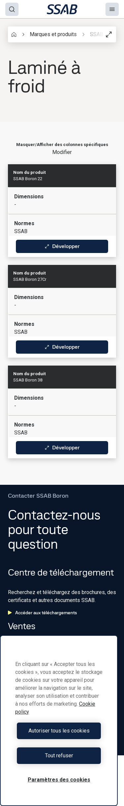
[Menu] (112, 9)
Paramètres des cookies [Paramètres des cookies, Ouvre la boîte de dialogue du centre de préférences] (59, 780)
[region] (59, 720)
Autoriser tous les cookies (59, 731)
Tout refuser (59, 755)
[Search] (12, 9)
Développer (62, 246)
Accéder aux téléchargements (42, 613)
